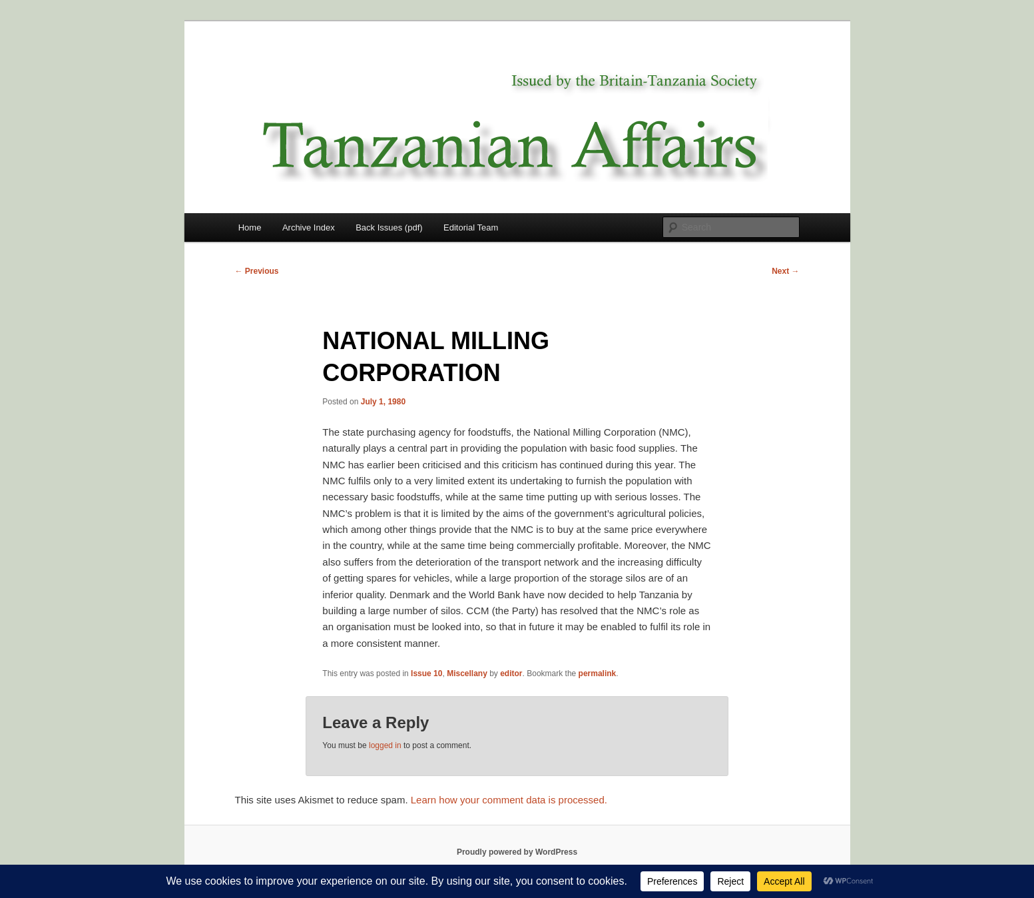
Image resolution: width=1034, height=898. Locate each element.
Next (785, 271)
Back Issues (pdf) (389, 227)
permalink (598, 673)
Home (250, 227)
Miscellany (467, 673)
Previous (257, 271)
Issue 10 (426, 673)
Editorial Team (470, 227)
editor (511, 673)
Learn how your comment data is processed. (509, 799)
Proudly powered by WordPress (517, 852)
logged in (385, 745)
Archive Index (308, 227)
